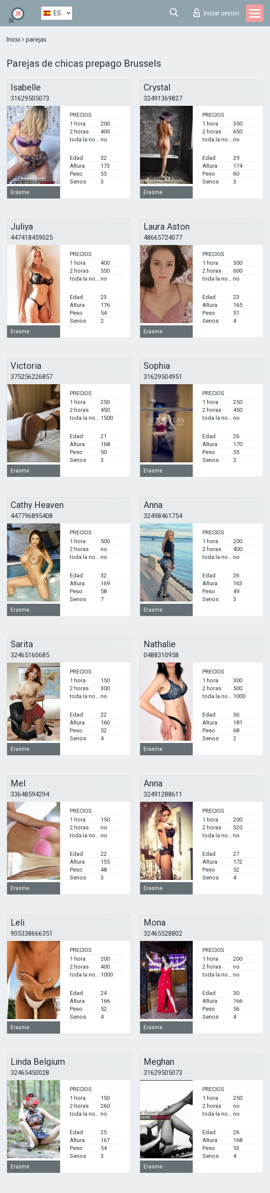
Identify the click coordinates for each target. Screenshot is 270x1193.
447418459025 (32, 237)
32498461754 (163, 516)
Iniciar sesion (216, 13)
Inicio (14, 39)
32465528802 (163, 933)
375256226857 (32, 377)
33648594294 (30, 794)
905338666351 (32, 933)
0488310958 (161, 655)
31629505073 (30, 98)
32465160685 (30, 655)
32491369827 (163, 98)
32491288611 (163, 794)
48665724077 (163, 237)
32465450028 (30, 1073)
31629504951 (163, 377)
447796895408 (32, 516)
